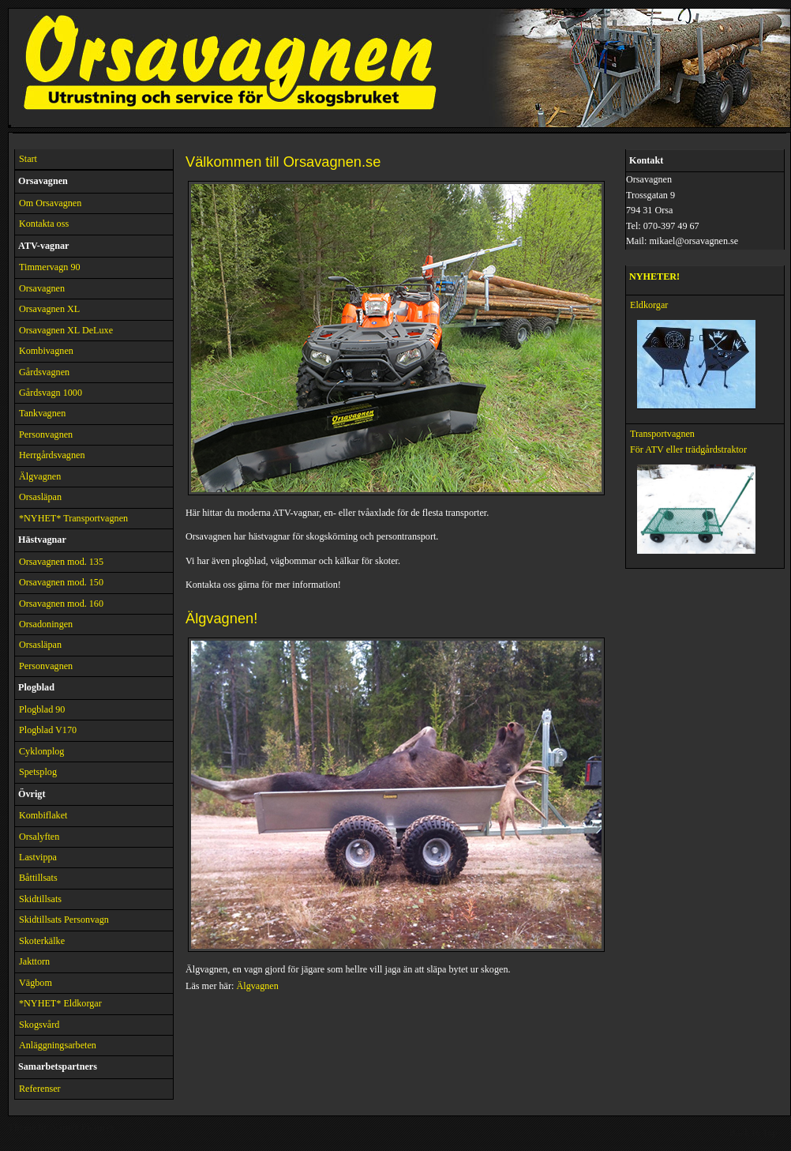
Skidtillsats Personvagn (64, 919)
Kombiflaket (43, 815)
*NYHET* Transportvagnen (73, 518)
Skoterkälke (42, 940)
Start (28, 158)
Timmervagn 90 (50, 267)
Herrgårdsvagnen (52, 455)
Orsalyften (39, 836)
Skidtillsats (40, 899)
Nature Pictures (82, 1127)
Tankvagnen (42, 413)
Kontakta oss (44, 223)
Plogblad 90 (42, 709)
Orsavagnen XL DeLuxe (66, 330)
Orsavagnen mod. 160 (61, 603)
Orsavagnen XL (49, 308)
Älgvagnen (40, 476)
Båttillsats (38, 877)
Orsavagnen (42, 288)
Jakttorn (34, 961)
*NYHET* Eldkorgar (60, 1003)
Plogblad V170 (48, 729)
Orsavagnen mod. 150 (61, 582)
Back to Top (753, 1132)
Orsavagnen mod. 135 (61, 561)
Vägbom (35, 982)
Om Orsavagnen (50, 203)
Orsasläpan (40, 496)
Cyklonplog (41, 751)
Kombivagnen (46, 350)
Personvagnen (46, 434)
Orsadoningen (46, 624)
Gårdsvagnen (44, 372)
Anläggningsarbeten (57, 1045)
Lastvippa (38, 857)
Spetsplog (38, 771)
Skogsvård (39, 1024)
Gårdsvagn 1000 (50, 392)
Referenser (40, 1088)
